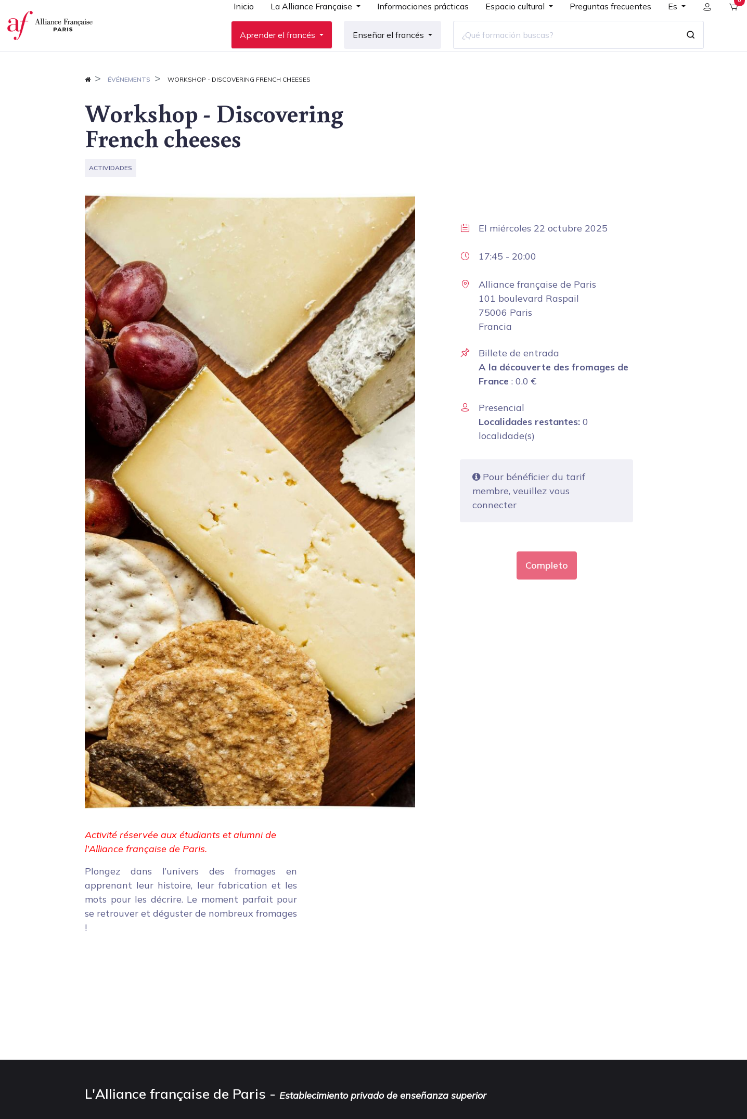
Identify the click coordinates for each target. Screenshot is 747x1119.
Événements (129, 113)
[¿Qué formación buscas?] (557, 51)
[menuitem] (235, 27)
